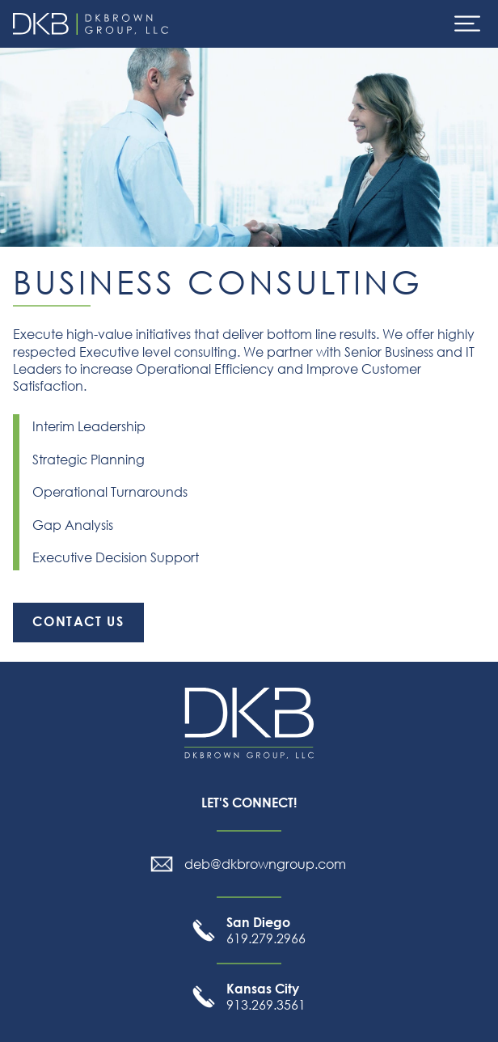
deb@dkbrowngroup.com (265, 864)
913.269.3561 (266, 997)
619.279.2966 (266, 930)
